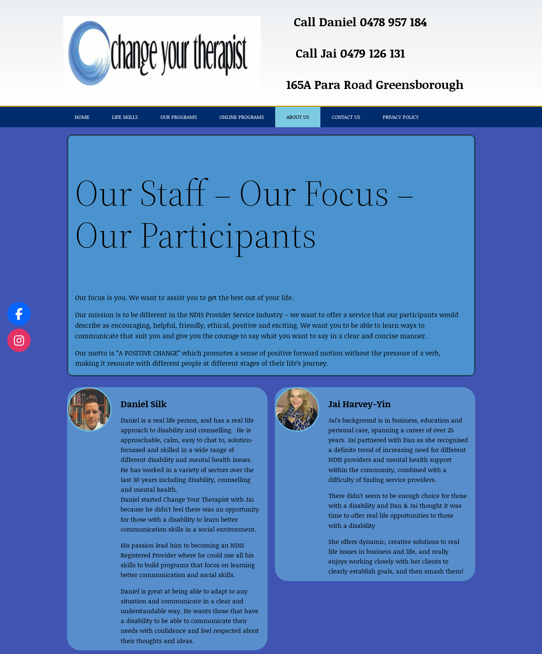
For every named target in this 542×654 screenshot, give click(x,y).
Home (82, 117)
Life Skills (125, 117)
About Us (297, 117)
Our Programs (178, 117)
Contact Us (346, 117)
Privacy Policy (401, 117)
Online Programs (241, 117)
